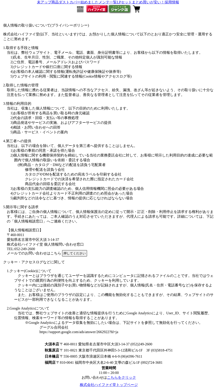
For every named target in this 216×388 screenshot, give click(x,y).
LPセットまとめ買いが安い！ (141, 2)
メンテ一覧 (108, 2)
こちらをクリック (121, 377)
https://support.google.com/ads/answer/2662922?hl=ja (78, 332)
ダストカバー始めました (79, 2)
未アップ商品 (48, 2)
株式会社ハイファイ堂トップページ (109, 385)
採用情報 (172, 2)
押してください (74, 253)
